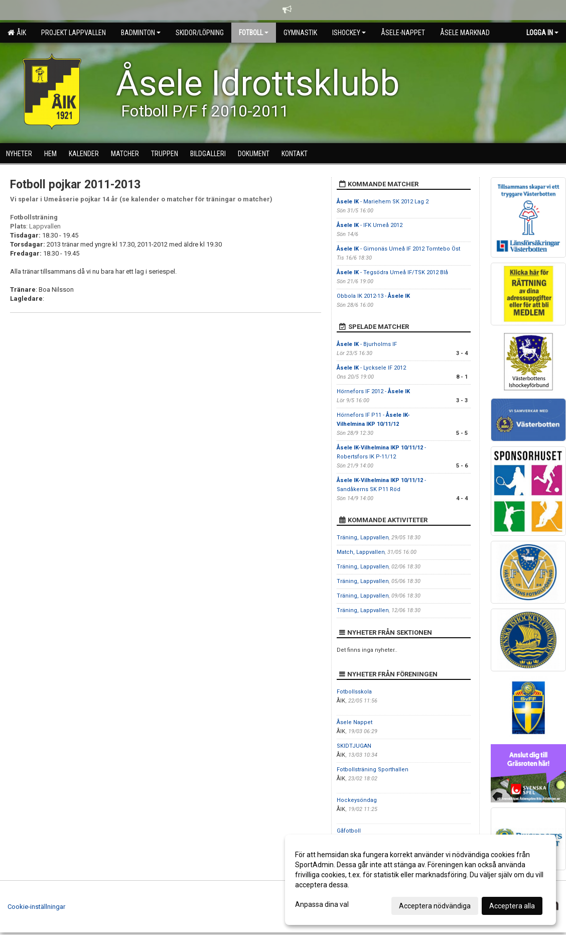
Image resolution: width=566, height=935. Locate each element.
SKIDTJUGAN (354, 746)
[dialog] (420, 880)
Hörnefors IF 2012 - (373, 391)
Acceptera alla (512, 906)
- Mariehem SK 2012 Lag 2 (383, 201)
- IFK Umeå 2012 (369, 225)
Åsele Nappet (354, 722)
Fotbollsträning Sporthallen (372, 769)
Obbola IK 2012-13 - (373, 296)
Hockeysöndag (357, 800)
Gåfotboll (349, 831)
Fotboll (253, 33)
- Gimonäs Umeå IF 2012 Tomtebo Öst (398, 249)
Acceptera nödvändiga (435, 906)
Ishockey (349, 33)
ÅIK (17, 33)
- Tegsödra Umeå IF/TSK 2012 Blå (392, 272)
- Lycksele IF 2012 (371, 368)
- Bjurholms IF (367, 344)
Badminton (141, 33)
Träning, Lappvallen (363, 537)
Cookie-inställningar (36, 906)
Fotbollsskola (354, 691)
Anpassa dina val (322, 904)
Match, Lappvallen (361, 552)
